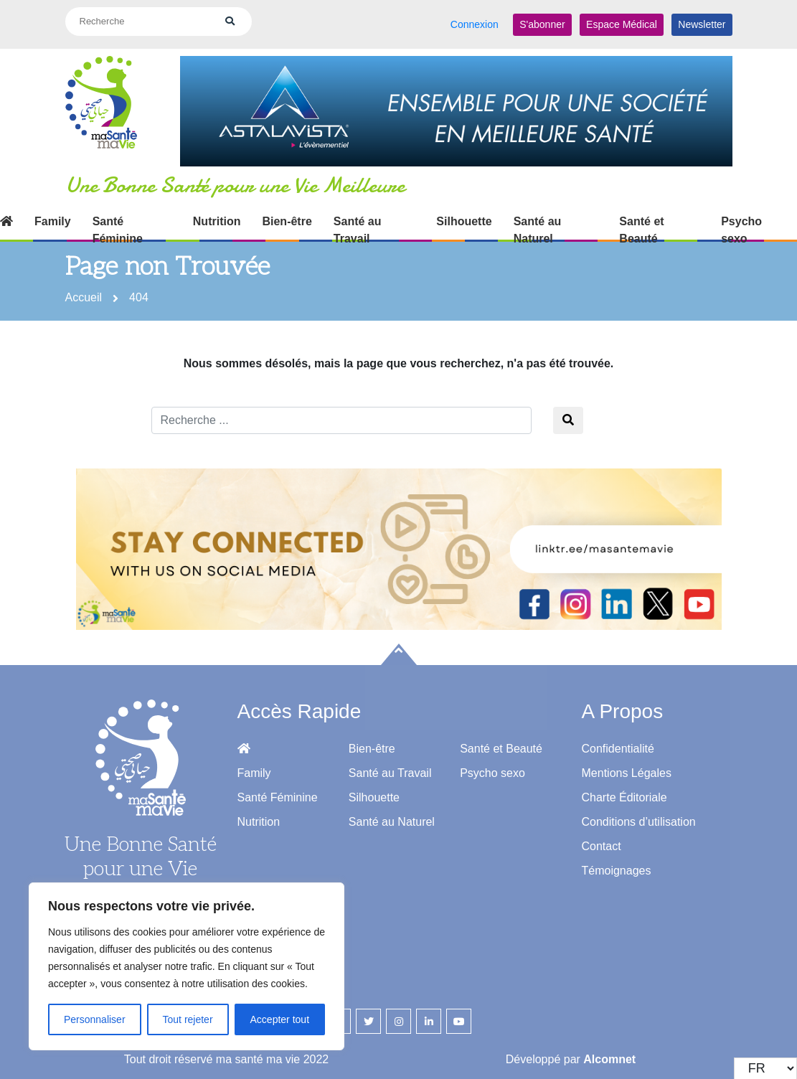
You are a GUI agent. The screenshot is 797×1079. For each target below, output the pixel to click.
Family (52, 215)
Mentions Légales (626, 766)
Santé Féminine (118, 224)
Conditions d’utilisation (639, 815)
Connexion (475, 21)
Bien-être (286, 215)
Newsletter (701, 21)
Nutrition (217, 215)
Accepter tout (280, 1019)
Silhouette (463, 215)
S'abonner (542, 21)
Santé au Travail (358, 224)
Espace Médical (621, 21)
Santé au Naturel (538, 224)
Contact (601, 840)
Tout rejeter (188, 1019)
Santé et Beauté (641, 224)
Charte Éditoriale (624, 791)
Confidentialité (618, 742)
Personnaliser (95, 1019)
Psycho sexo (741, 224)
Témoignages (616, 864)
